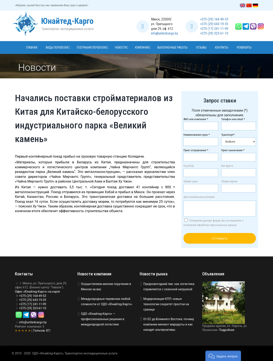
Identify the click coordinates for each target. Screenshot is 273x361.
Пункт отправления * (195, 150)
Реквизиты (244, 47)
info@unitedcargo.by (164, 33)
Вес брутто (227, 165)
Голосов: (40, 330)
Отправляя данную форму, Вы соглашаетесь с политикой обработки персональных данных (213, 222)
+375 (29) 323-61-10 (214, 33)
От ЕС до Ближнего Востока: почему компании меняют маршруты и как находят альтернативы (168, 324)
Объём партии (229, 181)
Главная (31, 47)
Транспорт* (228, 134)
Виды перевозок (57, 47)
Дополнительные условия (199, 197)
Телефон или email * (233, 119)
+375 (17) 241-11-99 (214, 29)
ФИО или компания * (195, 119)
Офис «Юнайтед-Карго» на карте (37, 291)
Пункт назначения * (232, 150)
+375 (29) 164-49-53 (214, 19)
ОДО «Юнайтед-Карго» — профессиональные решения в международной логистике (102, 319)
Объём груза (190, 181)
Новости (120, 47)
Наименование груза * (196, 134)
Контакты (221, 47)
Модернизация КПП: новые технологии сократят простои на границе (166, 304)
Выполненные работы (172, 47)
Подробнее (226, 330)
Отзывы (201, 47)
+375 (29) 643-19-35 (214, 24)
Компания (142, 47)
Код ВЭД (188, 165)
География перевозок (91, 47)
